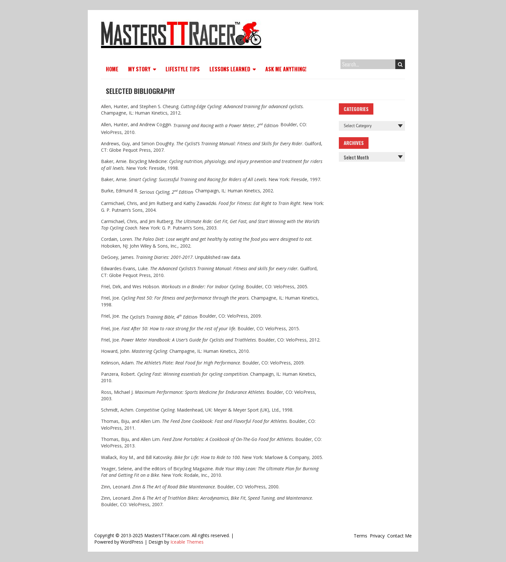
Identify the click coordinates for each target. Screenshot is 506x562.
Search (400, 64)
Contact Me (399, 536)
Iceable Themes (187, 542)
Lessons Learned (229, 69)
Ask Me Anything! (285, 69)
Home (112, 69)
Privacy (377, 536)
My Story (139, 69)
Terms (360, 536)
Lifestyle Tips (183, 69)
